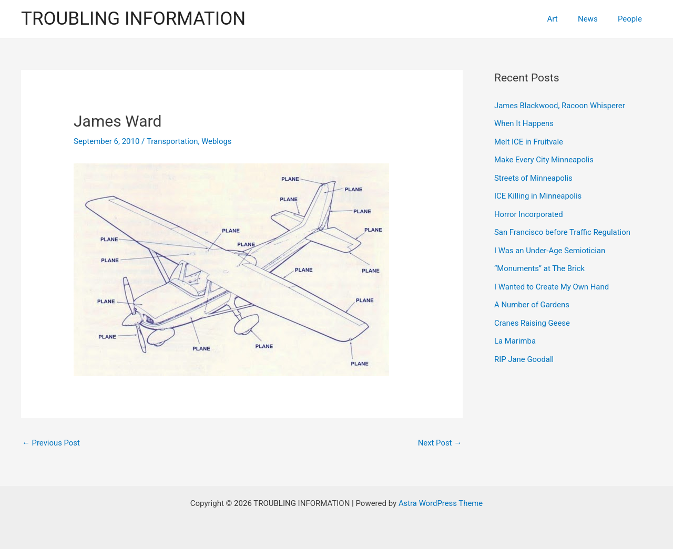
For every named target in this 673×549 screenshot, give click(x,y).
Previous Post (51, 443)
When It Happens (524, 123)
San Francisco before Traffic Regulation (562, 229)
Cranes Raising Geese (532, 318)
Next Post (439, 443)
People (632, 19)
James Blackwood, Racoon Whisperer (560, 105)
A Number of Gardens (532, 300)
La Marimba (515, 335)
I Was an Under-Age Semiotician (550, 247)
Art (563, 19)
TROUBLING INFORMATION (133, 18)
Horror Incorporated (529, 211)
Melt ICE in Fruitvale (529, 141)
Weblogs (217, 141)
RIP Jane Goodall (524, 353)
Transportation (172, 141)
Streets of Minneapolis (533, 176)
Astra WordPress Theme (440, 503)
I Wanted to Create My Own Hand (552, 282)
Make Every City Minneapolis (544, 158)
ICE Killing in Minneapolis (538, 194)
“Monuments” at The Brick (540, 265)
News (594, 19)
